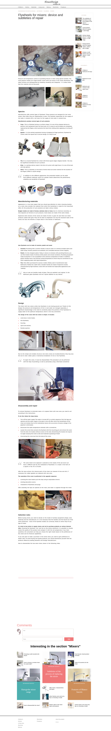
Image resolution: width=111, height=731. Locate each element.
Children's (20, 7)
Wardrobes (56, 7)
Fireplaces (63, 7)
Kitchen (27, 7)
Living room (42, 7)
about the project (60, 719)
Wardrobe (33, 7)
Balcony (49, 7)
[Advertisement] (46, 32)
